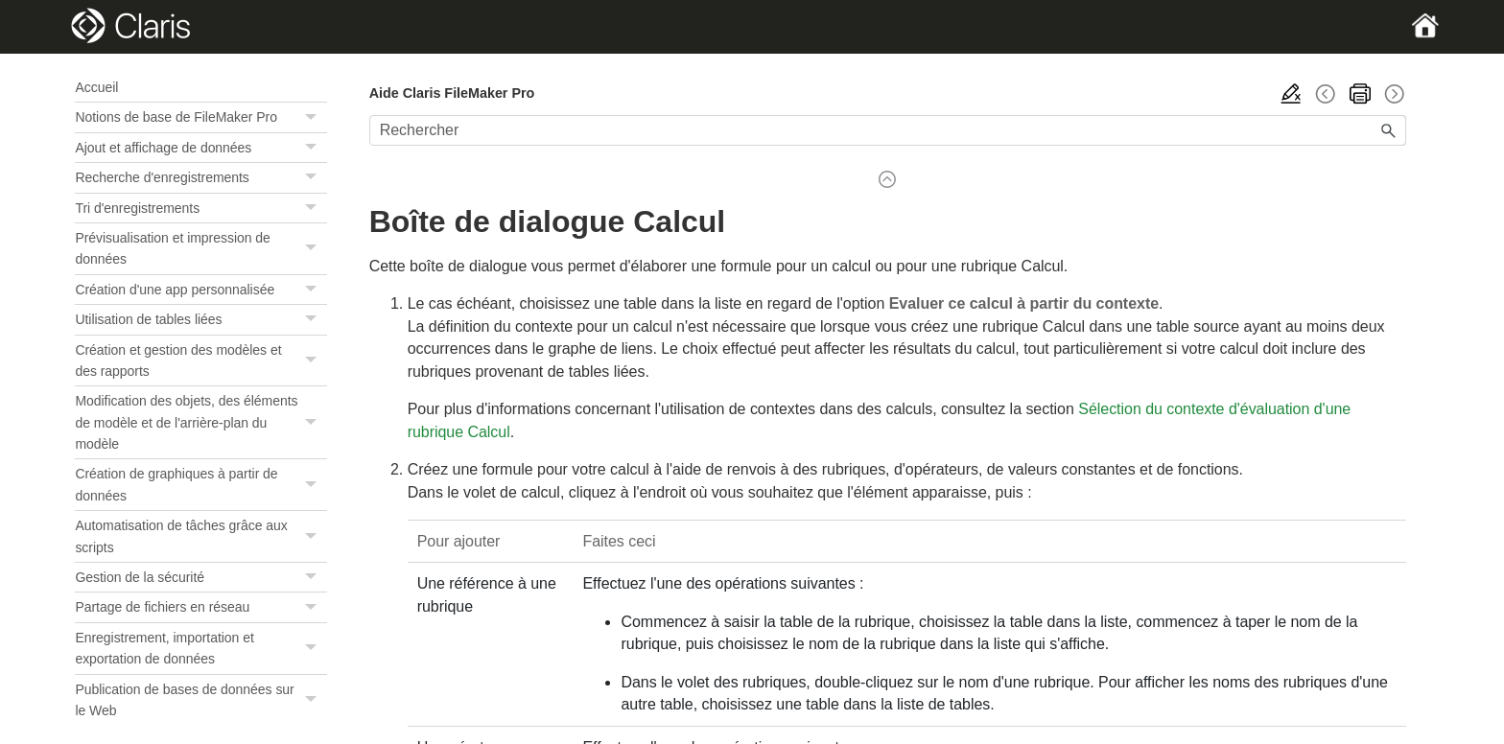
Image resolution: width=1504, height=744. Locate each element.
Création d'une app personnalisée (200, 289)
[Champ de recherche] (887, 130)
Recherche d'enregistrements (200, 177)
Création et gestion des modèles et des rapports (200, 361)
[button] (313, 117)
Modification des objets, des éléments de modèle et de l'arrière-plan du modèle (200, 422)
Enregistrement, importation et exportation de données (200, 648)
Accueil (96, 87)
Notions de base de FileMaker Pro (200, 117)
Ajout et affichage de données (200, 147)
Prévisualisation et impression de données (200, 248)
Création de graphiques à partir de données (200, 484)
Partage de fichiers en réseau (200, 607)
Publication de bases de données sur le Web (200, 700)
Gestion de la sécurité (200, 577)
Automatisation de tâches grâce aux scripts (200, 536)
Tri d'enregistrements (200, 208)
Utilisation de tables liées (200, 319)
